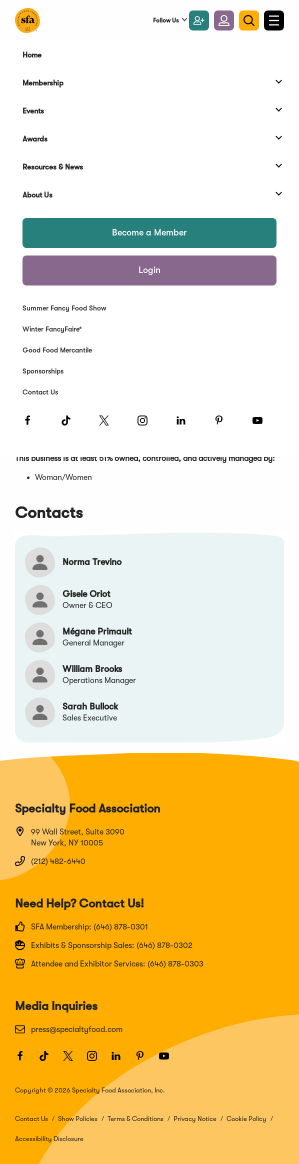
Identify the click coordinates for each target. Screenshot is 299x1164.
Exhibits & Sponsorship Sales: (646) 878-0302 (103, 945)
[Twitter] (108, 425)
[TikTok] (70, 425)
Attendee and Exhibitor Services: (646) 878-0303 (109, 963)
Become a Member (149, 233)
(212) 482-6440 (50, 861)
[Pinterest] (223, 425)
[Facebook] (32, 425)
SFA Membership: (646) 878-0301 (81, 927)
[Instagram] (147, 425)
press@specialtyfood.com (68, 1029)
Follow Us (165, 20)
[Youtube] (262, 425)
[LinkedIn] (185, 425)
